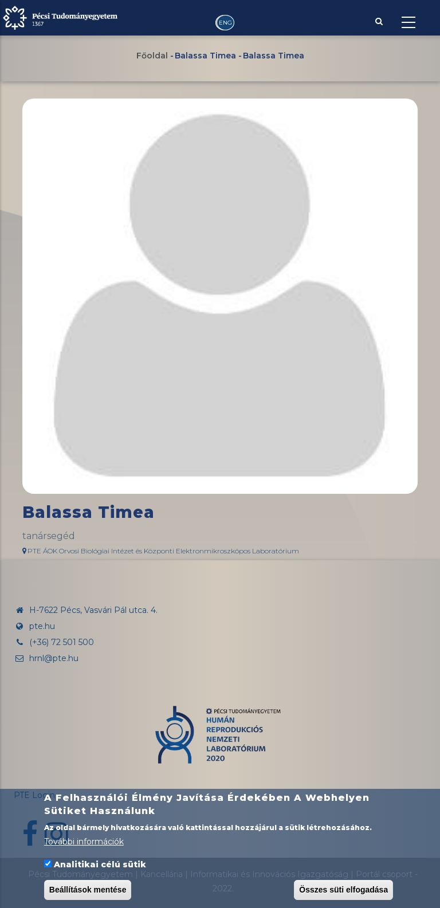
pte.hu (42, 626)
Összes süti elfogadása (343, 889)
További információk (84, 842)
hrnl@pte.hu (46, 658)
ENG (225, 22)
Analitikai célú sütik (100, 864)
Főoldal (152, 55)
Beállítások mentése (88, 889)
